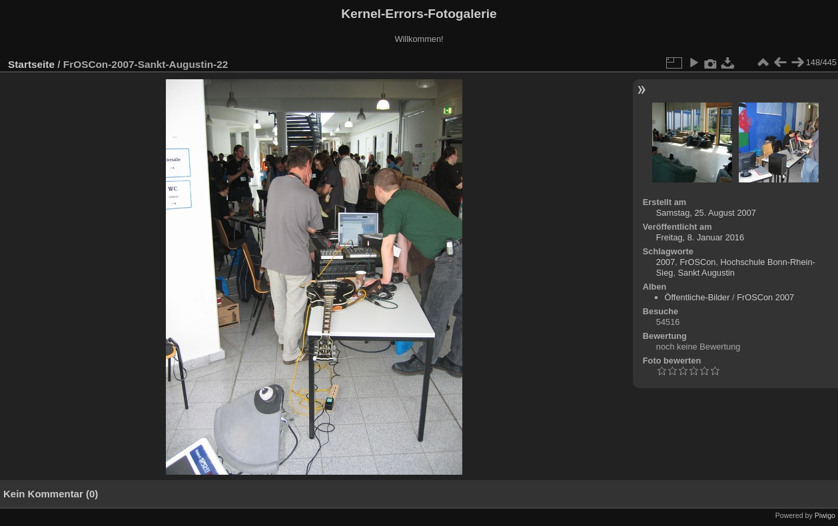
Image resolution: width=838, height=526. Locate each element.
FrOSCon (697, 262)
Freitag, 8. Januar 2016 (700, 237)
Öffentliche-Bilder (697, 297)
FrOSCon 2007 (765, 297)
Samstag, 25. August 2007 (706, 213)
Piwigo (825, 515)
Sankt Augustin (706, 273)
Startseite (31, 64)
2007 (665, 262)
